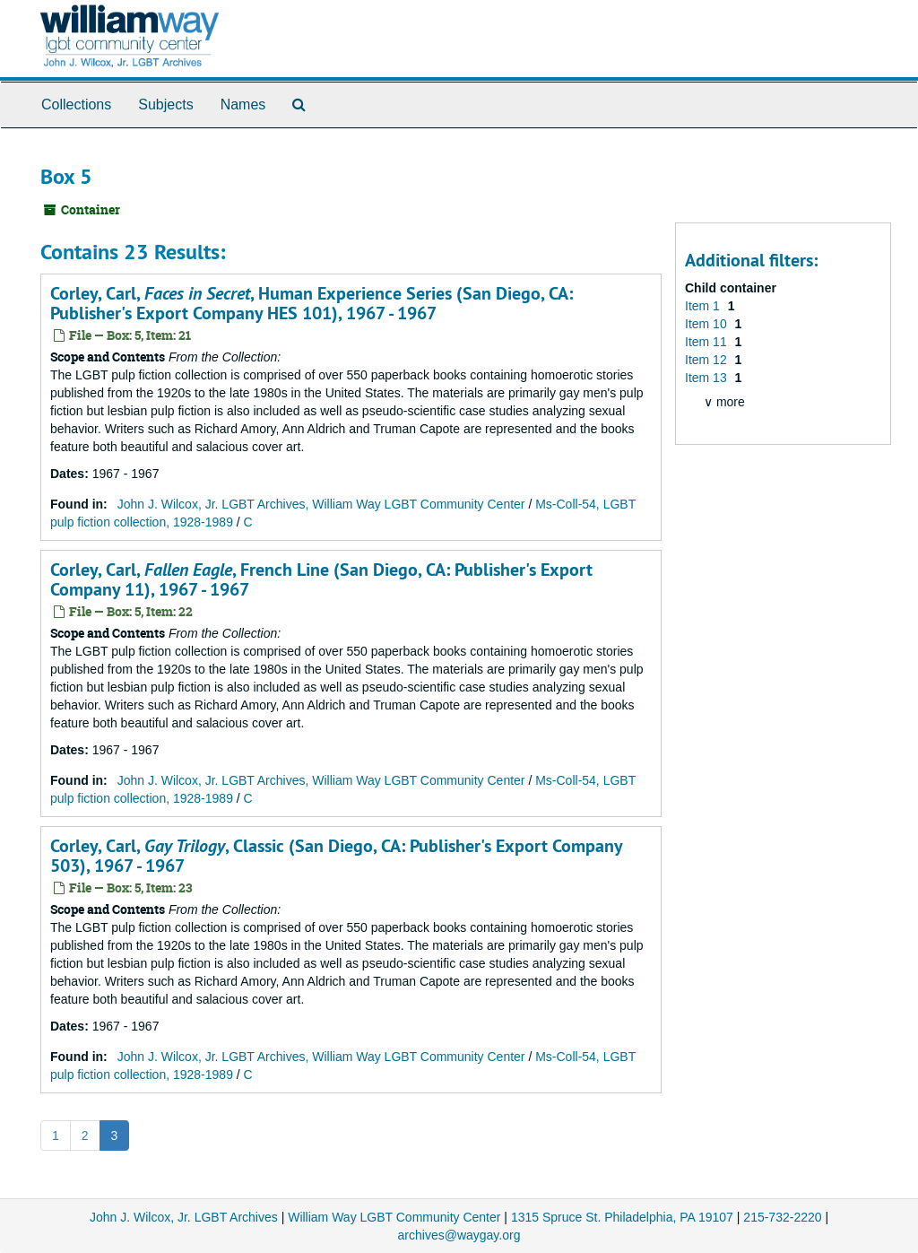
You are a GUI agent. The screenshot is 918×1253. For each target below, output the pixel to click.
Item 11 (708, 342)
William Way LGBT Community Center (394, 1217)
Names (243, 104)
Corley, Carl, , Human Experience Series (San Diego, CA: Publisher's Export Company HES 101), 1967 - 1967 (311, 303)
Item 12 (708, 359)
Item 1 (704, 306)
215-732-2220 (782, 1217)
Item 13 (708, 377)
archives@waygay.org (459, 1235)
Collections (76, 104)
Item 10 (708, 324)
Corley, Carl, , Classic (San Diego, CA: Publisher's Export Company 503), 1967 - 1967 (336, 855)
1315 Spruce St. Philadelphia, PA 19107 (622, 1217)
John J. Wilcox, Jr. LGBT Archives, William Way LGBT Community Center (321, 504)
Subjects (165, 104)
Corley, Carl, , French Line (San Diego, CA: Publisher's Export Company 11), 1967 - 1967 (321, 579)
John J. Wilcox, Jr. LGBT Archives (184, 1217)
